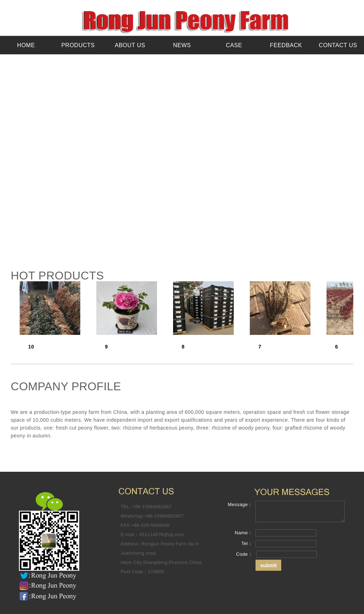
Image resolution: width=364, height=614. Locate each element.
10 (31, 347)
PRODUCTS (78, 45)
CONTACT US (338, 45)
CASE (234, 45)
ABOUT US (130, 45)
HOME (26, 45)
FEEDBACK (286, 45)
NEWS (182, 45)
